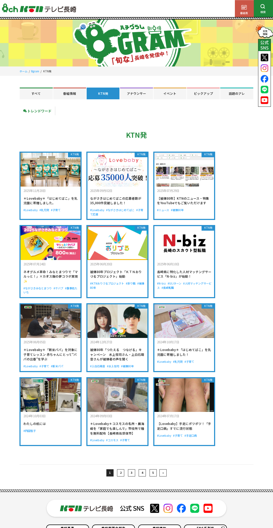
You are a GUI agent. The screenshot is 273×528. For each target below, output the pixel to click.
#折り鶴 (64, 281)
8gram (35, 71)
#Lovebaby (30, 206)
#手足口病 (236, 361)
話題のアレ (237, 93)
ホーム (23, 71)
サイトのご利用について (44, 514)
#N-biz (87, 281)
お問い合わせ (151, 514)
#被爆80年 (163, 211)
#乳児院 (44, 206)
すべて (36, 93)
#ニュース (149, 211)
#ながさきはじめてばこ (113, 206)
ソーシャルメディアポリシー (225, 514)
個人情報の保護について (80, 514)
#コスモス (165, 366)
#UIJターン (100, 281)
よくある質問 (173, 514)
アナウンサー (136, 93)
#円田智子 (89, 352)
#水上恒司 (225, 291)
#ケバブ (237, 211)
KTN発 (103, 93)
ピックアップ (203, 93)
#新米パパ (177, 286)
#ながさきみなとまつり (216, 211)
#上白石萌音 (209, 291)
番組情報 (69, 93)
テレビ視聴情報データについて (119, 514)
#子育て (56, 206)
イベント (169, 93)
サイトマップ (195, 514)
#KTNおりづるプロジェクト (40, 281)
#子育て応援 (90, 211)
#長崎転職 (102, 286)
